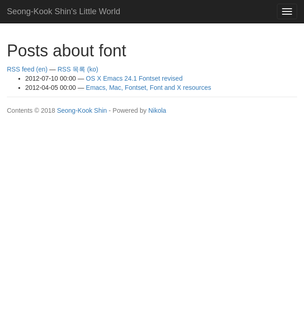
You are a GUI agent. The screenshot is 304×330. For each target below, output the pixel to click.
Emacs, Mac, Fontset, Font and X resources (148, 87)
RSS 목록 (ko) (78, 69)
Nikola (157, 110)
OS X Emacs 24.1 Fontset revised (134, 78)
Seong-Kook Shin (82, 110)
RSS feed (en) (27, 69)
